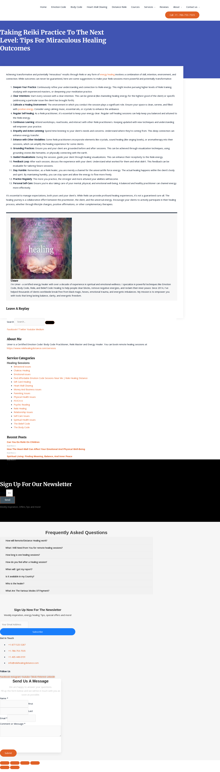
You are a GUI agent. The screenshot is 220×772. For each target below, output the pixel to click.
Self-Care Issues (22, 415)
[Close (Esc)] (35, 766)
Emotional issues (22, 374)
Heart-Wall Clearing (97, 6)
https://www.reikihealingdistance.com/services (31, 348)
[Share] (25, 766)
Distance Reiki (119, 6)
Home (43, 6)
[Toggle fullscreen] (15, 766)
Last (32, 713)
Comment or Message (12, 726)
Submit (8, 756)
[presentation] (23, 747)
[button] (182, 14)
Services (148, 6)
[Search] (52, 323)
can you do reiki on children (23, 442)
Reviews (164, 6)
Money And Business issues (28, 389)
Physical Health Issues (25, 396)
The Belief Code (22, 423)
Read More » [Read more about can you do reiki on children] (11, 446)
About (176, 6)
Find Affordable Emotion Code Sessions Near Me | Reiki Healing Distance (52, 378)
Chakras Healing (22, 370)
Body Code (76, 6)
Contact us (191, 6)
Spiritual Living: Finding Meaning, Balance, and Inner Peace (39, 456)
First (32, 705)
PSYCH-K (19, 400)
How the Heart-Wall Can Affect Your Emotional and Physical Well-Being (46, 449)
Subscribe (38, 633)
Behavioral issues (23, 366)
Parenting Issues (23, 393)
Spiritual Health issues (25, 419)
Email (3, 493)
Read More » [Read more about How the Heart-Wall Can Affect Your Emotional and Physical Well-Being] (11, 453)
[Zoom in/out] (4, 766)
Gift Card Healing (23, 381)
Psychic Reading (22, 404)
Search (10, 321)
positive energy (26, 109)
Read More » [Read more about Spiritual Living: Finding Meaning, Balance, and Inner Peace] (11, 460)
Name (4, 699)
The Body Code (22, 427)
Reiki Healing (20, 408)
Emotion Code (58, 6)
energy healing (108, 74)
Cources (135, 6)
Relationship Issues (24, 412)
